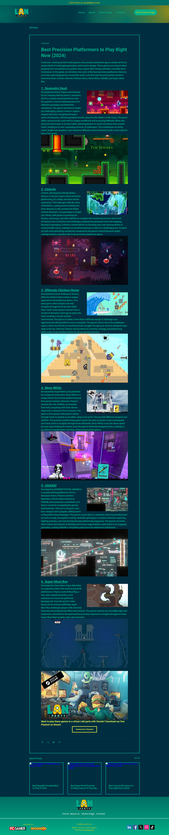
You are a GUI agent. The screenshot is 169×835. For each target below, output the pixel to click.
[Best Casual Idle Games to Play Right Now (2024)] (122, 772)
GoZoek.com (89, 830)
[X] (140, 827)
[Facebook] (135, 827)
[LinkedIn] (129, 827)
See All (137, 758)
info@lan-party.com (84, 824)
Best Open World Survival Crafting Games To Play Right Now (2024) (84, 786)
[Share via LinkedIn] (54, 742)
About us (75, 813)
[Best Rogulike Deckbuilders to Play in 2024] (46, 772)
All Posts (33, 27)
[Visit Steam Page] (145, 12)
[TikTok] (152, 827)
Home (65, 813)
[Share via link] (59, 742)
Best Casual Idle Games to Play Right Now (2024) (121, 786)
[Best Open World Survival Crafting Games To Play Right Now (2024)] (84, 772)
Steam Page (87, 813)
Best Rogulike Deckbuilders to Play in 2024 (46, 786)
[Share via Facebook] (42, 742)
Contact (100, 813)
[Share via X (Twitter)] (48, 742)
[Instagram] (146, 827)
